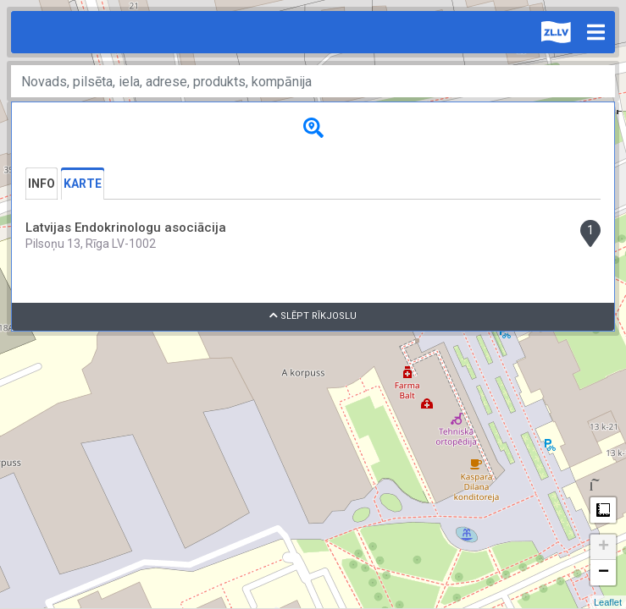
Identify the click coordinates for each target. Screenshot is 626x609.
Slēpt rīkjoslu (313, 315)
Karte (82, 183)
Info (41, 183)
